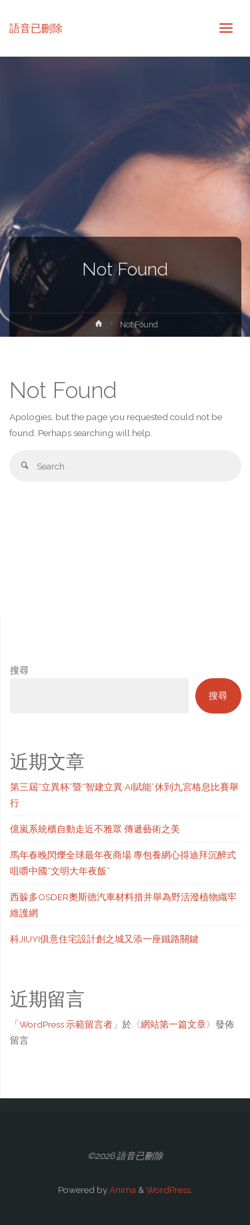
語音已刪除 (36, 27)
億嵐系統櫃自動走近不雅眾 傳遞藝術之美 (95, 829)
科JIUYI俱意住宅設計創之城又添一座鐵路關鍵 (104, 939)
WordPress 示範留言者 (66, 1024)
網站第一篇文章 (173, 1024)
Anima (121, 1189)
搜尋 (19, 670)
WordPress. (169, 1189)
